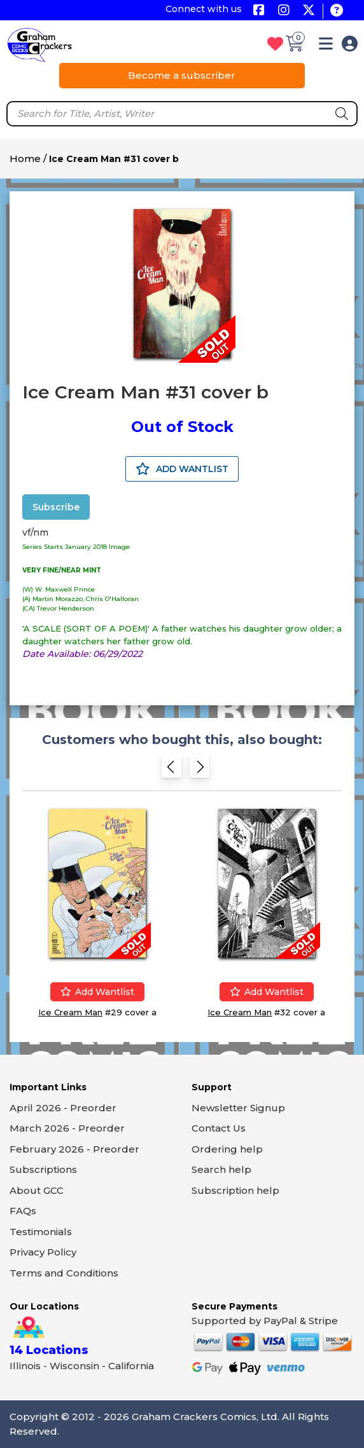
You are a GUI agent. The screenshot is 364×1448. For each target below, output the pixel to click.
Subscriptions (43, 1169)
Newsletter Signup (238, 1108)
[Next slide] (199, 770)
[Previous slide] (171, 770)
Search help (221, 1169)
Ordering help (227, 1149)
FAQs (23, 1211)
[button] (326, 46)
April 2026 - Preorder (63, 1108)
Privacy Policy (43, 1252)
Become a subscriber (181, 75)
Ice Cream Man (70, 1012)
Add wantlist (97, 992)
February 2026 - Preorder (74, 1149)
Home (25, 158)
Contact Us (219, 1128)
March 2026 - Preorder (67, 1128)
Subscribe (56, 507)
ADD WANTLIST (182, 469)
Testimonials (41, 1232)
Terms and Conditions (64, 1273)
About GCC (37, 1190)
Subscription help (235, 1190)
